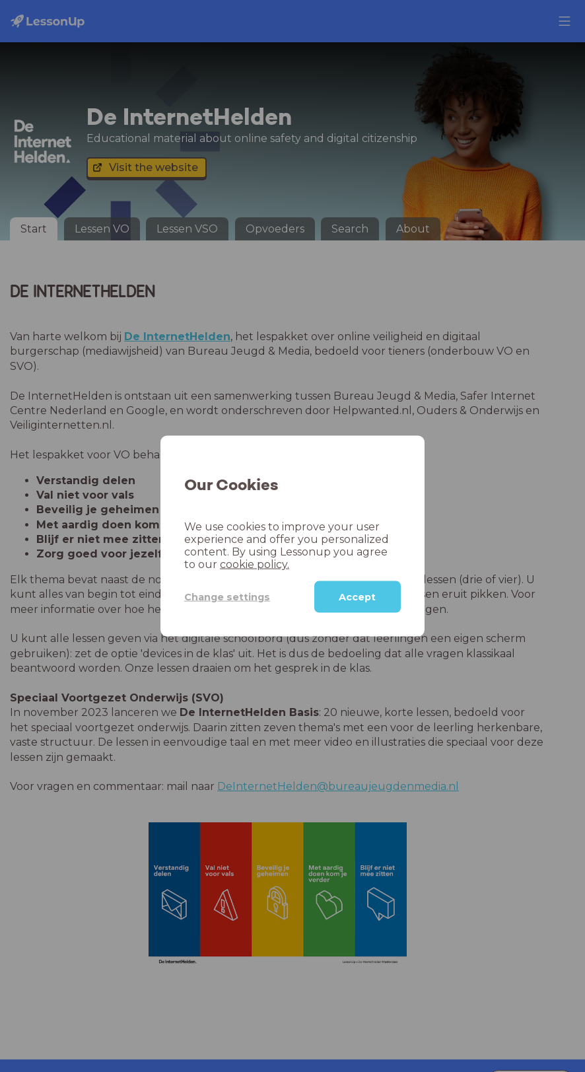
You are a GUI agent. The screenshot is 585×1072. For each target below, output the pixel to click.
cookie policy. (254, 564)
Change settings (227, 596)
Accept (357, 597)
